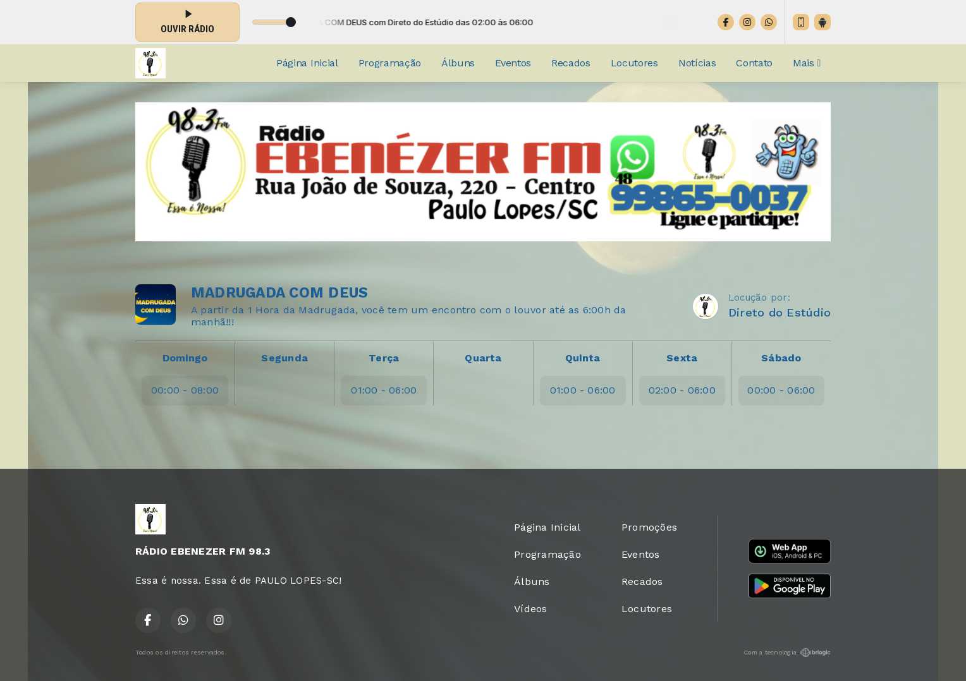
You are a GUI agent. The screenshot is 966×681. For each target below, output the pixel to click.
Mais (807, 63)
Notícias (697, 63)
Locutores (634, 63)
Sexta (681, 358)
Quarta (483, 358)
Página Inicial (307, 63)
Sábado (781, 358)
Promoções (649, 527)
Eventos (513, 63)
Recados (570, 63)
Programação (389, 63)
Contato (754, 63)
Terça (384, 358)
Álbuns (458, 63)
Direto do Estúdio (779, 312)
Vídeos (530, 609)
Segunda (284, 358)
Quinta (582, 358)
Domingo (185, 358)
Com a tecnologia (787, 652)
